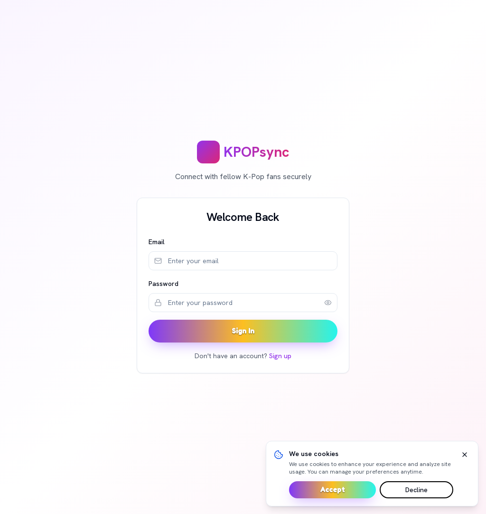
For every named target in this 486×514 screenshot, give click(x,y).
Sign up (280, 356)
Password (163, 283)
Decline (416, 489)
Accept (332, 489)
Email (157, 242)
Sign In (243, 331)
